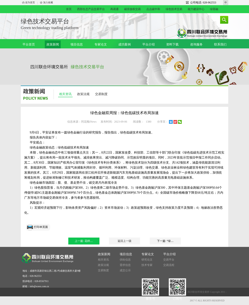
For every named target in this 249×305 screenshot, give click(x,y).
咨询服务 (196, 44)
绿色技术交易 (174, 9)
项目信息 (76, 44)
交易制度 (101, 94)
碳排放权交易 (132, 9)
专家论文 (100, 44)
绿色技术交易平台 (45, 21)
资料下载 (172, 44)
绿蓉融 (214, 9)
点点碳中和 (153, 9)
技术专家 (147, 265)
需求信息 (125, 265)
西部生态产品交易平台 (91, 9)
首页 (69, 9)
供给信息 (125, 259)
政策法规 (83, 94)
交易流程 (168, 265)
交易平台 (168, 259)
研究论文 (147, 259)
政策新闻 (53, 44)
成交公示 (125, 270)
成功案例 (124, 44)
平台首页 (28, 44)
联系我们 (220, 44)
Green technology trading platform (50, 27)
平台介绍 (148, 44)
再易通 (114, 9)
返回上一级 (124, 240)
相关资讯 (65, 94)
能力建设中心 (196, 9)
